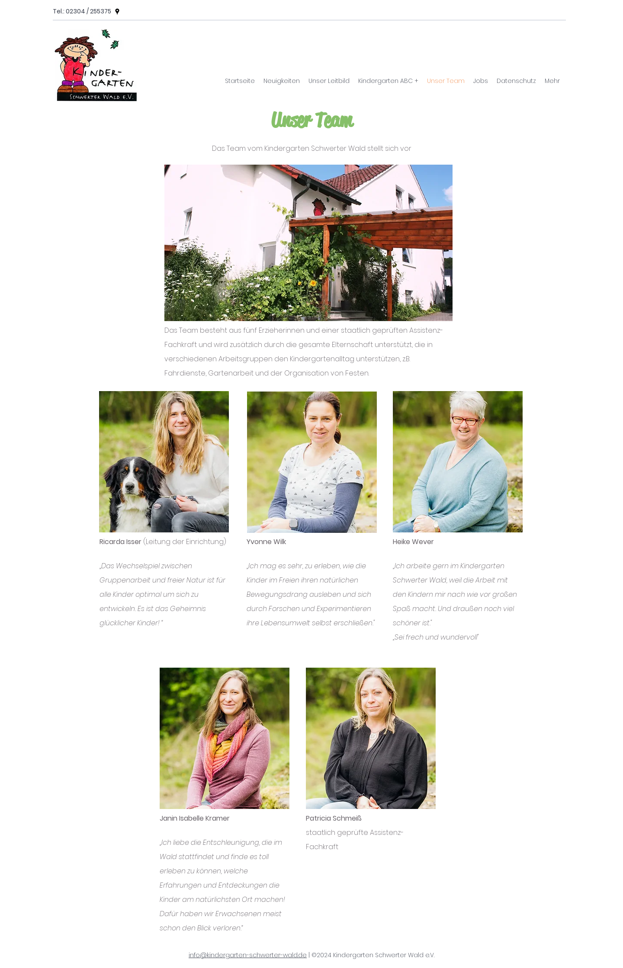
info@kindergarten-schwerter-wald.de (248, 955)
